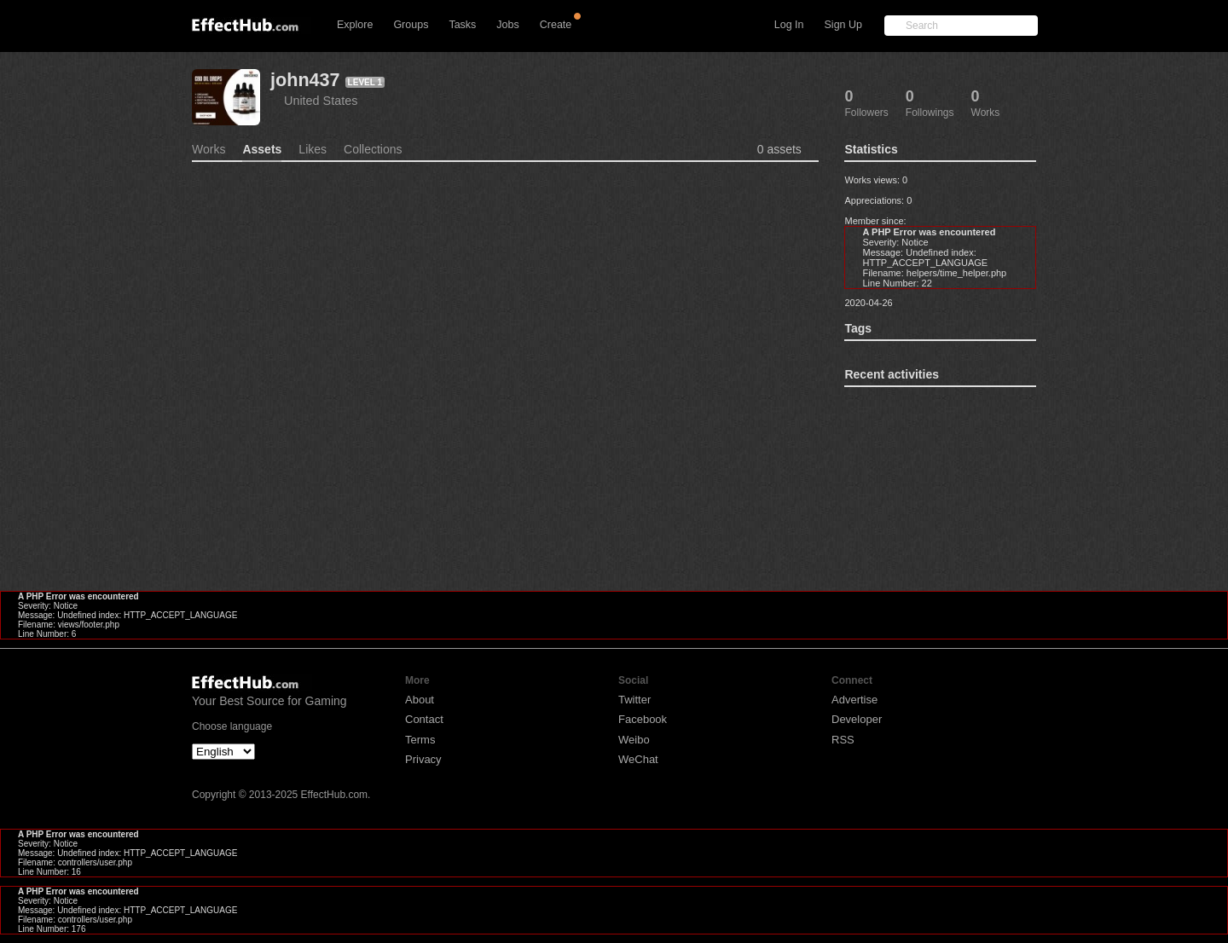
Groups (410, 25)
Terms (420, 739)
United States (320, 100)
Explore (355, 25)
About (419, 699)
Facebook (642, 719)
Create (556, 25)
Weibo (634, 739)
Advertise (854, 699)
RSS (842, 739)
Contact (424, 719)
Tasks (462, 25)
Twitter (634, 699)
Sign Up (843, 25)
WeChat (638, 759)
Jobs (507, 25)
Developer (856, 719)
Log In (789, 25)
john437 (305, 79)
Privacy (423, 759)
